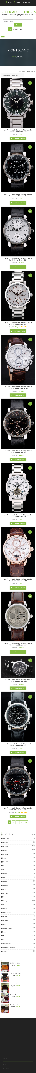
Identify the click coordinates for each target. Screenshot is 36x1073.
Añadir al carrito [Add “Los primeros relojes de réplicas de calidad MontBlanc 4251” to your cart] (20, 816)
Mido (4, 889)
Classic (5, 858)
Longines (5, 885)
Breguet (5, 842)
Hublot (5, 873)
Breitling (5, 846)
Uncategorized (7, 943)
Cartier (5, 850)
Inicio (14, 56)
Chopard (5, 854)
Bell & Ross (6, 838)
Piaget (5, 916)
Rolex (4, 924)
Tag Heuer (6, 936)
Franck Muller (7, 862)
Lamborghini (6, 881)
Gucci (4, 866)
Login (10, 2)
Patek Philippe (7, 912)
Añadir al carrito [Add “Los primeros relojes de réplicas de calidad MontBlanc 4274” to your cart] (20, 752)
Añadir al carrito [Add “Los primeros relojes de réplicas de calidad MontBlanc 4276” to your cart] (20, 652)
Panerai (5, 908)
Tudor (4, 940)
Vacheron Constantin (9, 947)
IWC (4, 877)
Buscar (18, 25)
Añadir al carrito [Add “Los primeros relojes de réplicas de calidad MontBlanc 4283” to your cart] (20, 395)
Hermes (5, 869)
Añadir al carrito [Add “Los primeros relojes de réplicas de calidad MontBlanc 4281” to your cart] (20, 587)
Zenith (5, 951)
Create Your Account (23, 2)
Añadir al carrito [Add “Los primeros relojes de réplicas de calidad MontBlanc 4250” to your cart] (20, 203)
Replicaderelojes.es (18, 12)
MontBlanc (6, 893)
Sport (4, 932)
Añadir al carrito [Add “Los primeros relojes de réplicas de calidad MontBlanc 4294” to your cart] (20, 138)
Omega (5, 901)
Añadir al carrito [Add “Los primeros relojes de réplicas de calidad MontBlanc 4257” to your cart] (20, 459)
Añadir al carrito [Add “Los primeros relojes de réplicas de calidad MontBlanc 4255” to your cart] (20, 267)
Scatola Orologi (7, 928)
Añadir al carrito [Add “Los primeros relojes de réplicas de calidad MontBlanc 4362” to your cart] (20, 688)
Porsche (5, 920)
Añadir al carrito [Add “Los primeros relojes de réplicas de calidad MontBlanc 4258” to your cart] (20, 331)
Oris (4, 904)
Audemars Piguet (8, 834)
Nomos (5, 897)
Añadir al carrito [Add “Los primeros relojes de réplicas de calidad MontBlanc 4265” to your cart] (20, 523)
